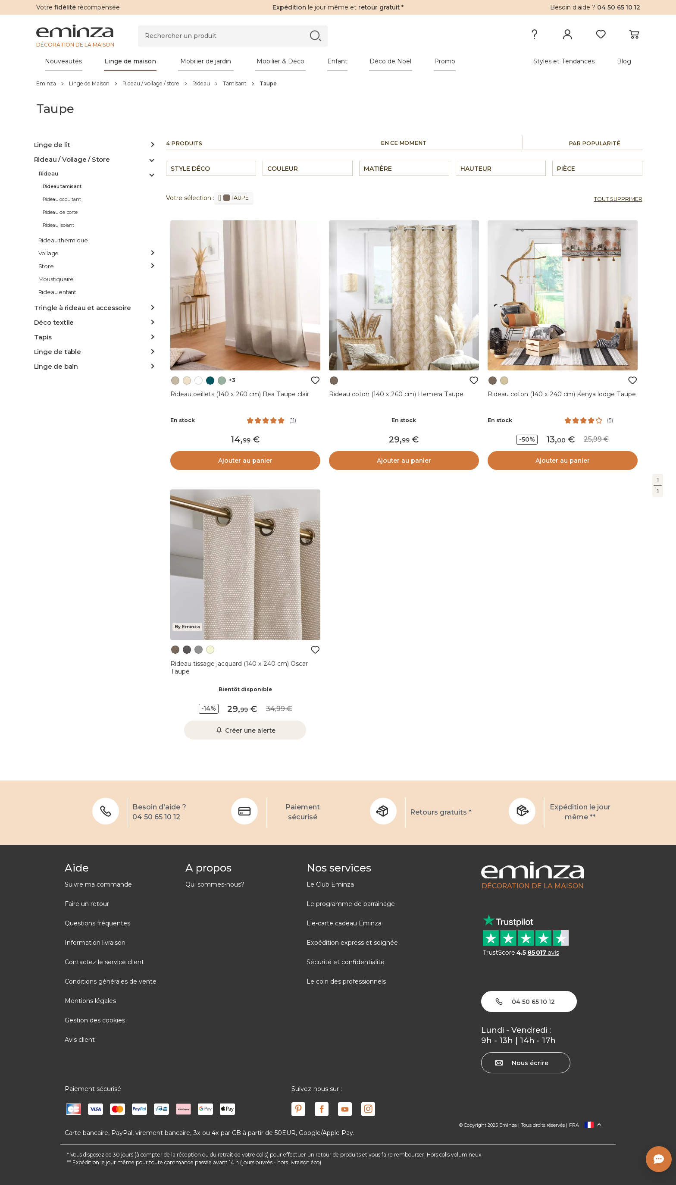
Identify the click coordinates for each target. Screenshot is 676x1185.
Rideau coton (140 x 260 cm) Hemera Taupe (396, 394)
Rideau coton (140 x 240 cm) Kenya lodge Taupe (562, 394)
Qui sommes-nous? (214, 884)
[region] (338, 83)
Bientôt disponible (245, 689)
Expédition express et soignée (352, 943)
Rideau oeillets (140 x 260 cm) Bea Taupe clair (239, 394)
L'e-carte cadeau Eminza (344, 923)
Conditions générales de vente (110, 981)
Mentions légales (90, 1001)
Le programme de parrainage (351, 904)
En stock (182, 420)
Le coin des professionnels (346, 981)
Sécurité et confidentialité (346, 962)
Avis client (80, 1040)
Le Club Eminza (330, 884)
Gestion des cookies (95, 1020)
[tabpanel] (264, 61)
